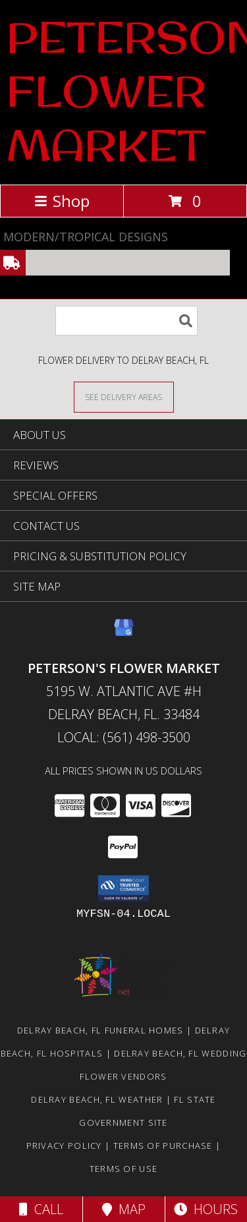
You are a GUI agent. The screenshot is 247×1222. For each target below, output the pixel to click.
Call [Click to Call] (41, 1209)
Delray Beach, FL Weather (97, 1099)
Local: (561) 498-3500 (123, 737)
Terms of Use (124, 1169)
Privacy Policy (64, 1145)
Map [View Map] (124, 1209)
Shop (62, 201)
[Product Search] (126, 320)
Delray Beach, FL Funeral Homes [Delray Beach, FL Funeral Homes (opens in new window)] (100, 1030)
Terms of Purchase (163, 1145)
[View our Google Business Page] (123, 633)
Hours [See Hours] (206, 1209)
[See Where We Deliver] (124, 396)
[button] (123, 888)
